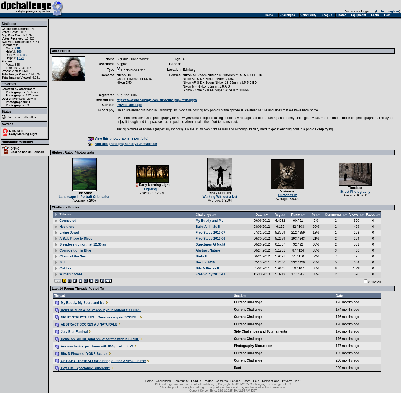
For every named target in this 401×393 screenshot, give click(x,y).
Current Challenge (248, 302)
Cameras (222, 380)
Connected (67, 221)
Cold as (65, 268)
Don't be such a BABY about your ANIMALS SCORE (98, 310)
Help (256, 380)
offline (33, 117)
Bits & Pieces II (207, 268)
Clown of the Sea (72, 256)
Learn (246, 380)
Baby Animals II (207, 226)
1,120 (20, 58)
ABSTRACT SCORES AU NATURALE (86, 324)
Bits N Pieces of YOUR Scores (81, 354)
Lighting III (16, 130)
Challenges (163, 380)
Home (149, 380)
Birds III (201, 256)
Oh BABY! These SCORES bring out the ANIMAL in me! (100, 361)
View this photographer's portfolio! (118, 138)
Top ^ (297, 380)
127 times (32, 95)
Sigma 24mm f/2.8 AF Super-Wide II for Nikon (216, 90)
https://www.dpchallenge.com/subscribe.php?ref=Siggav (157, 100)
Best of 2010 (205, 262)
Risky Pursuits (219, 193)
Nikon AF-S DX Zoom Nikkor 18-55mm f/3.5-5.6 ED (220, 83)
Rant (237, 368)
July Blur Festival (72, 332)
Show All (374, 282)
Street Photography (355, 192)
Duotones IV (287, 195)
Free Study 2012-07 (210, 232)
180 (19, 51)
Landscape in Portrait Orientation (84, 197)
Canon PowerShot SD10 (134, 79)
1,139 (23, 54)
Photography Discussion (253, 346)
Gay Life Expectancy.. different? (82, 368)
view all (32, 98)
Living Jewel (69, 232)
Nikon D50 (124, 83)
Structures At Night (210, 244)
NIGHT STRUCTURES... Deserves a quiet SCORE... (97, 317)
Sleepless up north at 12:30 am (83, 244)
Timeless (355, 188)
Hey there (66, 226)
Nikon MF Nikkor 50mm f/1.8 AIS (206, 86)
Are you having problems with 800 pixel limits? (94, 346)
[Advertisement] (150, 33)
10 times (32, 92)
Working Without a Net (220, 197)
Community (181, 380)
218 (17, 48)
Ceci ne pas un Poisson (27, 151)
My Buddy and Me (209, 221)
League (196, 380)
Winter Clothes (70, 274)
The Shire (84, 193)
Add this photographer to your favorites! (122, 144)
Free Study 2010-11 (210, 274)
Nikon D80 (125, 75)
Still (62, 262)
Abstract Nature (207, 250)
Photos (208, 380)
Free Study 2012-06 (210, 238)
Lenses (235, 380)
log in (380, 11)
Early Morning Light (23, 134)
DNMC (15, 148)
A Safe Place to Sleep (75, 238)
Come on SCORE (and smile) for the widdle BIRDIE (97, 339)
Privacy (287, 380)
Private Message (129, 105)
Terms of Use (270, 380)
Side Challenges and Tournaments (260, 331)
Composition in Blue (75, 250)
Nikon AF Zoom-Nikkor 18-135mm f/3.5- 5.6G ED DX (222, 75)
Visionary (287, 191)
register (393, 11)
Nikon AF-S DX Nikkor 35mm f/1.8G (209, 79)
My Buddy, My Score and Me (79, 303)
